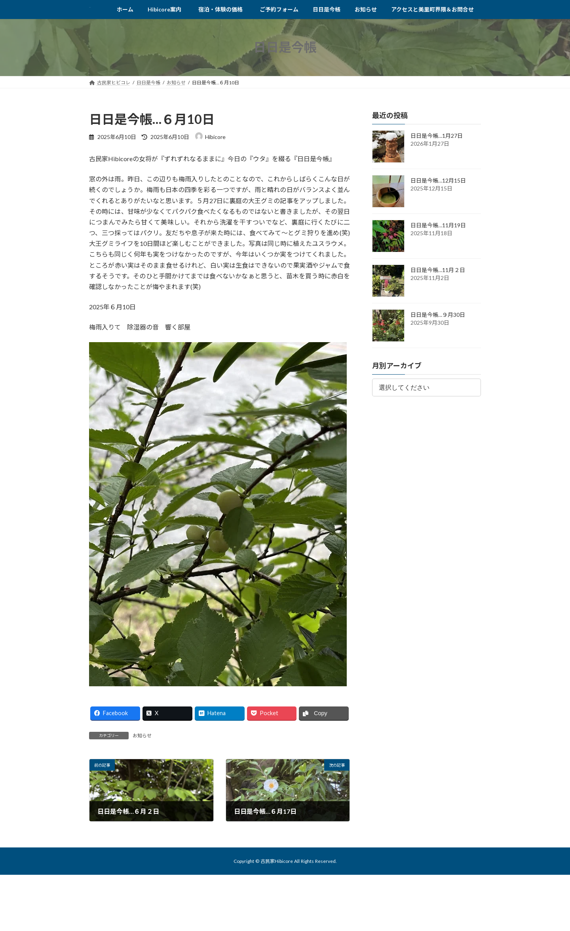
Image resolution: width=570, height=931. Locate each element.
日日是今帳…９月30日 (437, 314)
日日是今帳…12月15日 (438, 180)
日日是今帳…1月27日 (436, 135)
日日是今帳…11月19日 (438, 225)
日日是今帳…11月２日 (437, 270)
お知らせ (142, 736)
